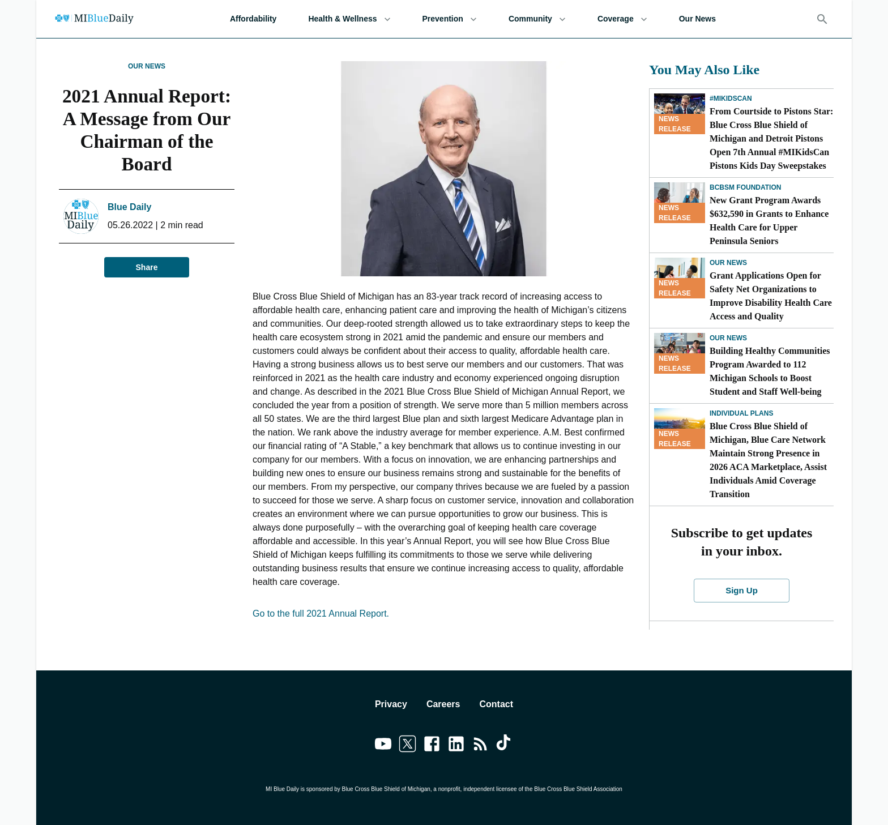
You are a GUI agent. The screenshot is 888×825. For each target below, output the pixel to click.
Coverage (622, 18)
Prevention (449, 18)
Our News (697, 18)
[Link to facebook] (432, 746)
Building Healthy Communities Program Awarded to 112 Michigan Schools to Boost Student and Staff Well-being (770, 371)
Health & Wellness (349, 18)
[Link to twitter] (407, 746)
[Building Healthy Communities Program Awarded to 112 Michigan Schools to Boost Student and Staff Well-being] (679, 353)
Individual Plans (741, 413)
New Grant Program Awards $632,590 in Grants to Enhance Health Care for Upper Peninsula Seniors (769, 220)
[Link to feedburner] (480, 746)
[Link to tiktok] (505, 746)
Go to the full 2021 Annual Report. (322, 613)
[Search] (822, 19)
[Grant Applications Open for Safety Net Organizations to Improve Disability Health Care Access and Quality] (679, 278)
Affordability (253, 18)
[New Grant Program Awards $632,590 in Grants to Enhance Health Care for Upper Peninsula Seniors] (679, 202)
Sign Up (741, 590)
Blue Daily (129, 207)
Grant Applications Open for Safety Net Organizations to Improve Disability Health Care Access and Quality (771, 296)
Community (537, 18)
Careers (443, 704)
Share (146, 267)
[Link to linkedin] (456, 746)
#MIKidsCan (731, 98)
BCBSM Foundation (745, 187)
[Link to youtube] (383, 746)
